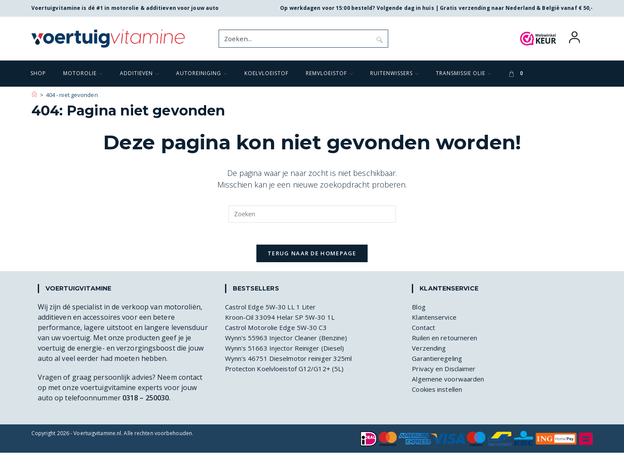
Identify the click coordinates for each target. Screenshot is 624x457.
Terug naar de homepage (312, 257)
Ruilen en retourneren (448, 342)
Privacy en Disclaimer (446, 373)
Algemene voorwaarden (451, 383)
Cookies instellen (440, 393)
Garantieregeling (440, 362)
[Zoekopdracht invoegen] (312, 214)
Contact (424, 331)
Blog (419, 311)
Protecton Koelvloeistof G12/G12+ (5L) (287, 373)
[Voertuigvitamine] (34, 95)
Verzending (430, 352)
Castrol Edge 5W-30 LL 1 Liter (273, 311)
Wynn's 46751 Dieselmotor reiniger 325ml (293, 362)
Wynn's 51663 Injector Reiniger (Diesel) (289, 352)
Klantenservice (436, 321)
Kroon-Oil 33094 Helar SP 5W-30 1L (282, 321)
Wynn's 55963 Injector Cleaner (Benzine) (291, 342)
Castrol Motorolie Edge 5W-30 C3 (279, 331)
